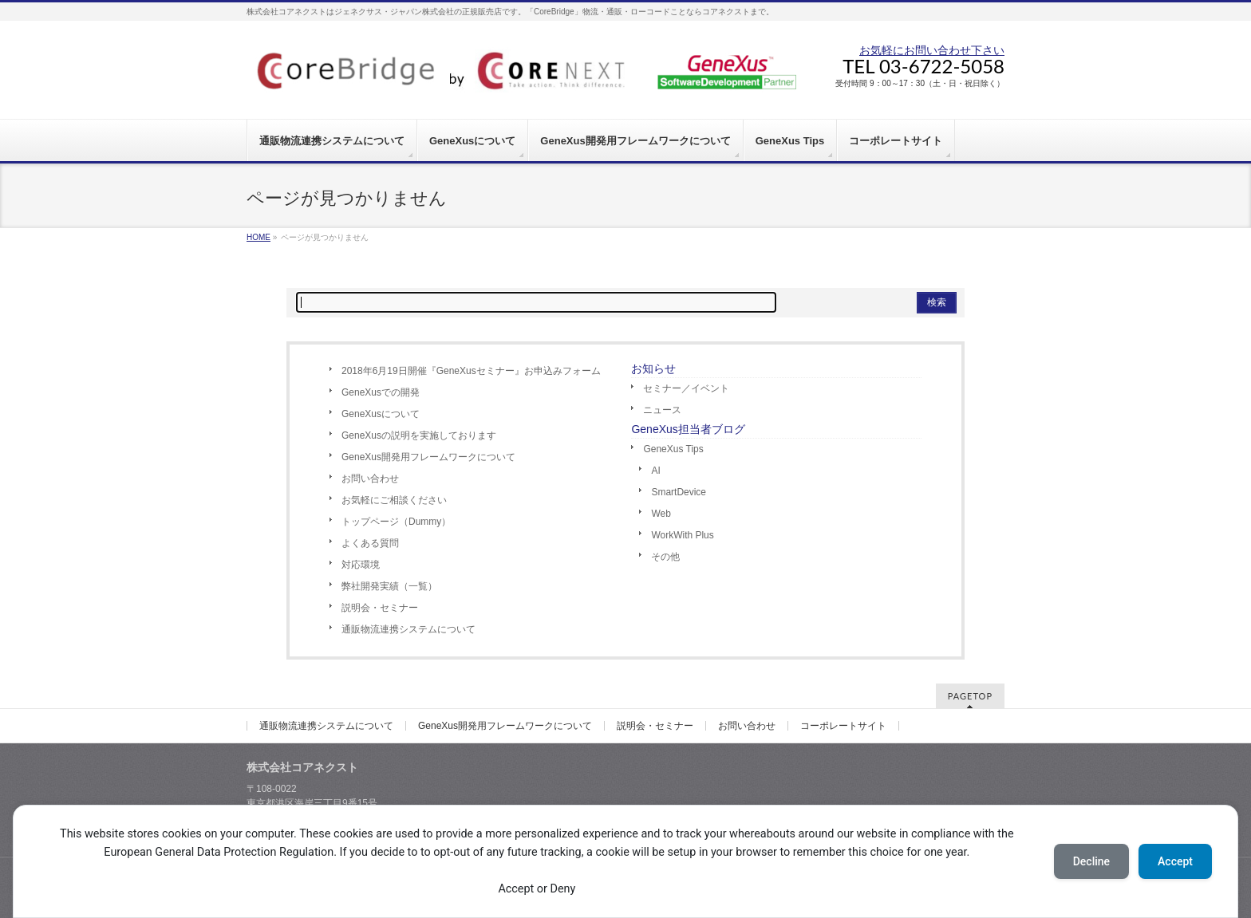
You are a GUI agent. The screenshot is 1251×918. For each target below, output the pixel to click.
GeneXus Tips (673, 449)
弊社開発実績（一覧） (389, 586)
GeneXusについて (380, 414)
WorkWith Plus (682, 535)
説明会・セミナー (379, 607)
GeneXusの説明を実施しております (418, 435)
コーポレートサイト (843, 726)
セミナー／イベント (686, 388)
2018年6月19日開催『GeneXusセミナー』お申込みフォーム (471, 370)
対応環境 (360, 564)
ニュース (662, 410)
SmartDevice (678, 492)
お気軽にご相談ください (394, 500)
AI (655, 470)
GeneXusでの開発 (380, 392)
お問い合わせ (370, 478)
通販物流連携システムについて (408, 629)
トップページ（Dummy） (396, 521)
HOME (258, 237)
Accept (1175, 861)
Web (660, 513)
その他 (665, 556)
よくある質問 (370, 543)
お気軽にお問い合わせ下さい (931, 50)
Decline (1091, 861)
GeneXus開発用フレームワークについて (428, 457)
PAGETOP (970, 696)
